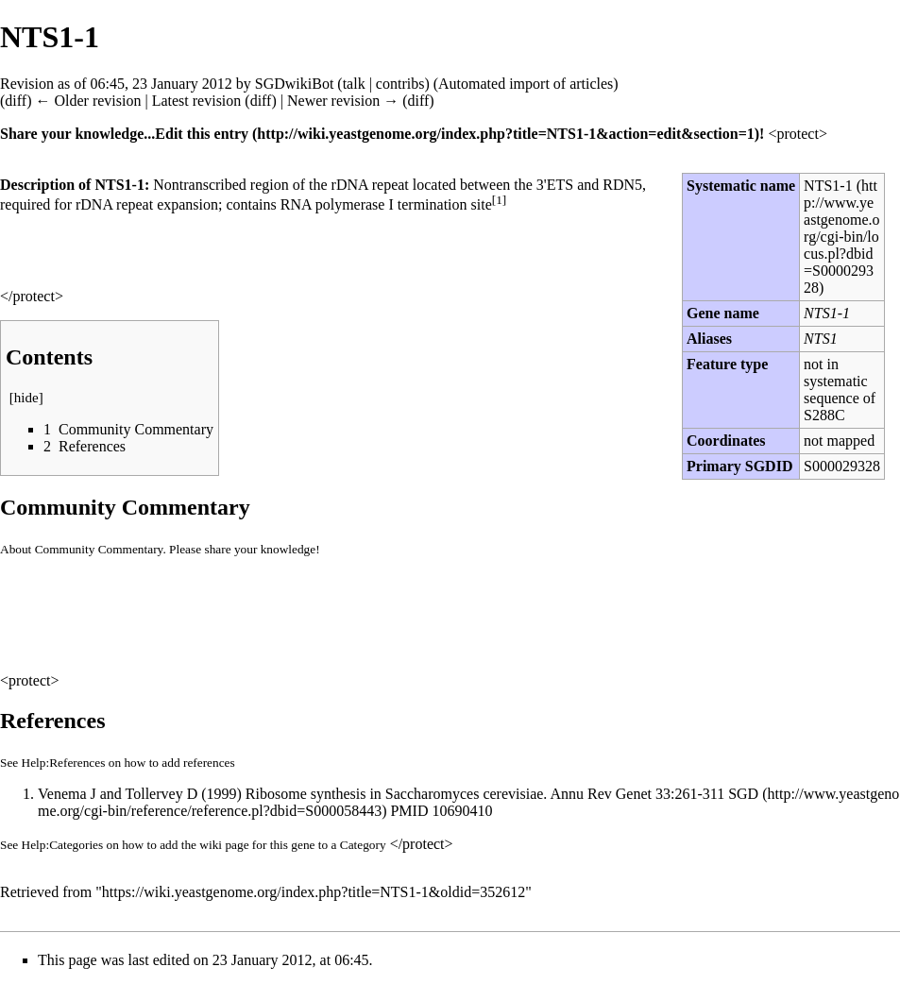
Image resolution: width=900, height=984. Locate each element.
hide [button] (26, 397)
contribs (400, 84)
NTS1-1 (828, 186)
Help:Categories (63, 845)
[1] (499, 200)
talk (354, 84)
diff (15, 101)
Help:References (64, 762)
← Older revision (88, 101)
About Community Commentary (81, 549)
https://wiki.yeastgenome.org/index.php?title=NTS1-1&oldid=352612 (313, 892)
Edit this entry (201, 134)
